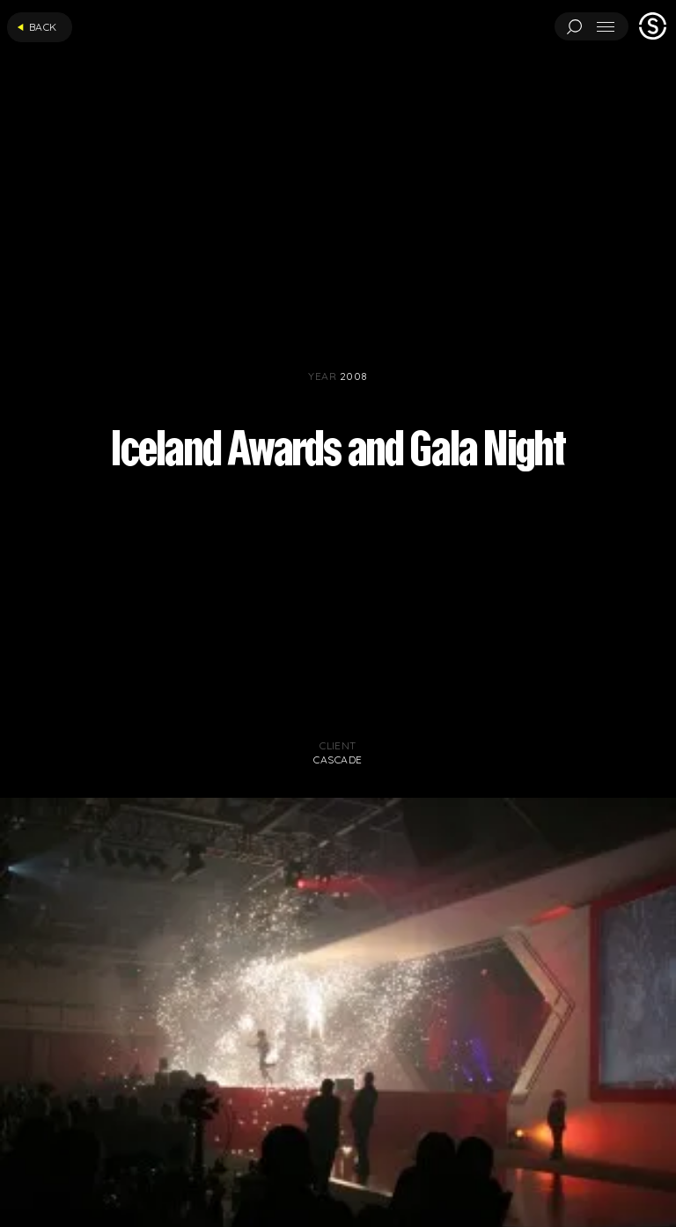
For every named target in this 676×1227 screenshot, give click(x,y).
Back (37, 26)
